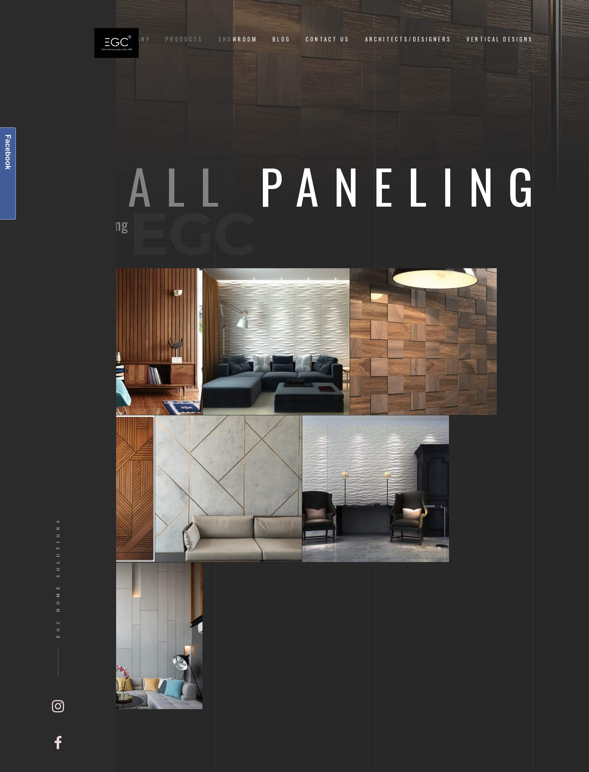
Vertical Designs (500, 39)
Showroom (237, 39)
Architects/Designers (408, 39)
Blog (281, 39)
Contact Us (328, 39)
